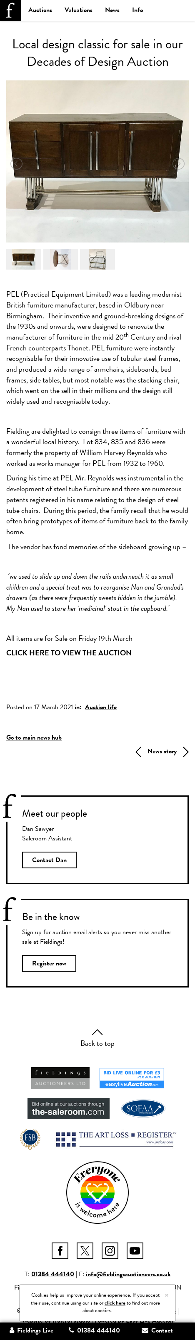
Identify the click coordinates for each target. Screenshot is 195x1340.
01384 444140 (52, 1274)
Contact (157, 1330)
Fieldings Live (31, 1330)
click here (115, 1303)
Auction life (101, 707)
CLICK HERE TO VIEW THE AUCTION (69, 652)
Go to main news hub (34, 737)
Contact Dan (49, 860)
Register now (49, 963)
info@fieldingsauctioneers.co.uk (128, 1274)
